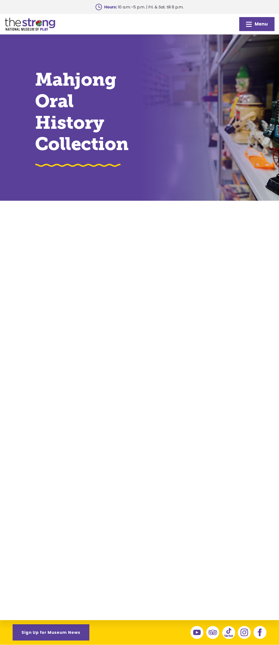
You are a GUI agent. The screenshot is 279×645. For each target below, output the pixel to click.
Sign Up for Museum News (51, 632)
